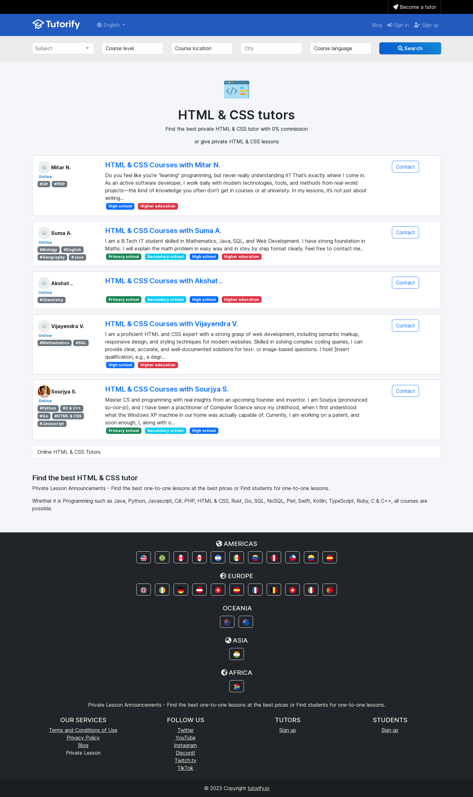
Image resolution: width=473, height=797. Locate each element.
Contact (405, 167)
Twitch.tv (185, 760)
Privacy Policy (83, 737)
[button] (143, 557)
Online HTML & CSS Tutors (69, 452)
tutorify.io (258, 788)
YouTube (185, 737)
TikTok (185, 768)
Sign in (398, 25)
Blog (377, 25)
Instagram (185, 745)
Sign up (426, 25)
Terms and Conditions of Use (83, 730)
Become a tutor (414, 7)
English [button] (109, 25)
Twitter (185, 730)
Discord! (185, 753)
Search (410, 48)
